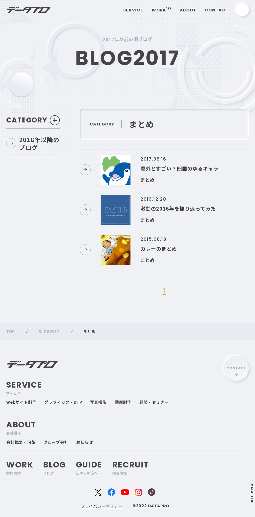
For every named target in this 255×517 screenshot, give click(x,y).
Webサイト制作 (21, 402)
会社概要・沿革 (21, 442)
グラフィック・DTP (63, 402)
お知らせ (84, 442)
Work (161, 10)
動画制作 (123, 402)
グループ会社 (56, 442)
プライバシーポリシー (102, 506)
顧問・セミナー (154, 402)
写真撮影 (98, 402)
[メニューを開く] (242, 10)
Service (133, 10)
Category (33, 120)
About (188, 10)
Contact (217, 10)
